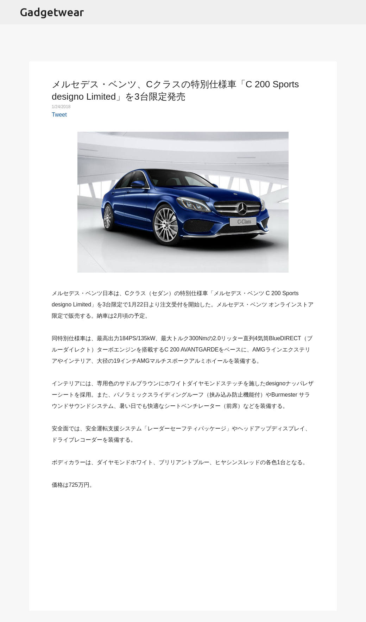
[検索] (356, 12)
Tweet (59, 115)
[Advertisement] (183, 546)
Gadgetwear (52, 12)
